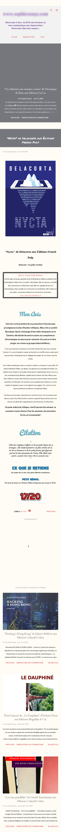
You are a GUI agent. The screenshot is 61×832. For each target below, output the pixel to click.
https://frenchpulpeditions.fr (30, 295)
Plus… (43, 37)
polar (23, 511)
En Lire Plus (53, 663)
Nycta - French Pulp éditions (30, 275)
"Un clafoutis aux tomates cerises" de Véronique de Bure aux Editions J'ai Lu (30, 91)
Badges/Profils (29, 37)
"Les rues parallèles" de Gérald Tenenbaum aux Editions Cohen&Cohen (30, 799)
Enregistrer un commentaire (35, 118)
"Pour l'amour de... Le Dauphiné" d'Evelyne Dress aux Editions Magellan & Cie (30, 717)
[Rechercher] (51, 10)
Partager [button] (15, 118)
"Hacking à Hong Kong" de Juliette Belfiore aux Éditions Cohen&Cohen (30, 635)
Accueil (14, 37)
